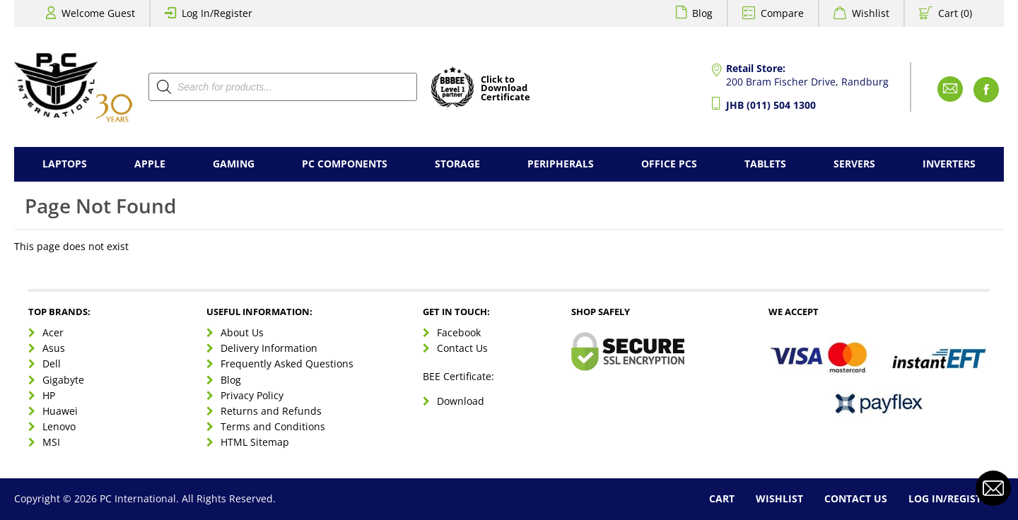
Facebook (459, 332)
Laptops (64, 163)
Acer (53, 332)
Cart (722, 498)
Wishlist (870, 13)
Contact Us (462, 348)
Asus (53, 348)
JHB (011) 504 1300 (771, 105)
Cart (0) (955, 13)
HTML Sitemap (255, 442)
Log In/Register (217, 13)
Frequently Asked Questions (287, 363)
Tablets (765, 163)
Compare (782, 13)
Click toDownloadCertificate (505, 89)
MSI (51, 442)
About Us (242, 332)
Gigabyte (63, 379)
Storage (457, 163)
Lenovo (59, 426)
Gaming (234, 163)
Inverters (949, 163)
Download (460, 401)
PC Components (344, 163)
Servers (854, 163)
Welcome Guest (98, 13)
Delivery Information (269, 348)
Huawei (60, 411)
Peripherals (560, 163)
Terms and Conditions (273, 426)
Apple (149, 163)
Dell (51, 363)
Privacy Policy (252, 395)
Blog (702, 13)
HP (48, 395)
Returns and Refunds (271, 411)
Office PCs (669, 163)
